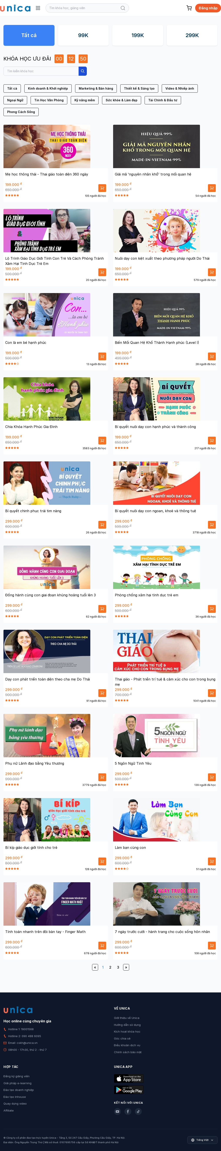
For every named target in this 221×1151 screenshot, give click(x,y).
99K (83, 35)
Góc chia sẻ (122, 1038)
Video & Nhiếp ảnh (179, 88)
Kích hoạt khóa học (127, 1031)
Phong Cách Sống (21, 112)
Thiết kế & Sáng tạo (139, 88)
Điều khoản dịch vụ (127, 1045)
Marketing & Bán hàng (96, 88)
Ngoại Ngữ (15, 100)
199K (138, 35)
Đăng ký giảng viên (16, 1076)
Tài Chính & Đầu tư (162, 100)
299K (192, 35)
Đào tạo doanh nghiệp (18, 1090)
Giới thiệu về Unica (126, 1018)
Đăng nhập (208, 8)
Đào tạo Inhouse (14, 1097)
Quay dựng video (15, 1103)
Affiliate (8, 1110)
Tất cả (29, 35)
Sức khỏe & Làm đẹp (121, 100)
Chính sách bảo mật (128, 1052)
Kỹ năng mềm (84, 100)
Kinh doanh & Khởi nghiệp (48, 88)
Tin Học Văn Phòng (49, 100)
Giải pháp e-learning (17, 1083)
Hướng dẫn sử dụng (127, 1024)
